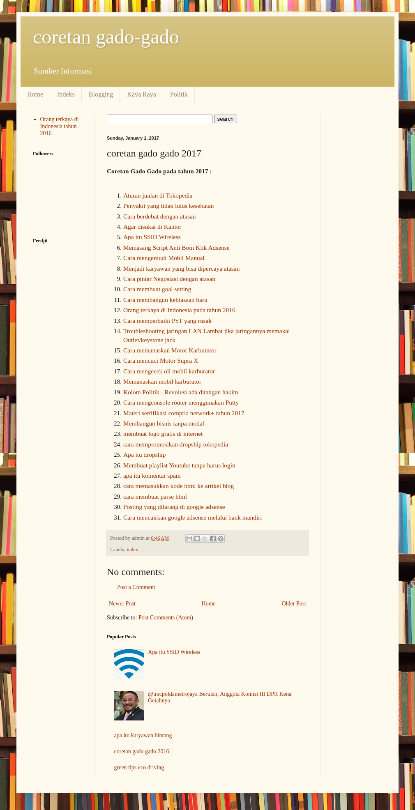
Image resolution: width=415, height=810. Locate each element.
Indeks (66, 94)
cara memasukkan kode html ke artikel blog (178, 485)
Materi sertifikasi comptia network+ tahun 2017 (183, 413)
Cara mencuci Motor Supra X (160, 360)
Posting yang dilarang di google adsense (174, 506)
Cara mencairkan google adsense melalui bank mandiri (192, 517)
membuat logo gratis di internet (163, 433)
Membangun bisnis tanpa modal (163, 423)
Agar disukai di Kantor (152, 226)
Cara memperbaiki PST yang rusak (167, 320)
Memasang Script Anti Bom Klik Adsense (176, 247)
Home (35, 94)
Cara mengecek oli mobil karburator (169, 371)
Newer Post (122, 604)
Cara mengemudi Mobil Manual (164, 257)
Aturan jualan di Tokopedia (158, 195)
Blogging (101, 94)
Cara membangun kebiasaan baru (165, 299)
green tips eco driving (139, 767)
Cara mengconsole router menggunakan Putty (181, 402)
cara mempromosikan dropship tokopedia (175, 444)
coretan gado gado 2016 (141, 751)
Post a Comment (136, 587)
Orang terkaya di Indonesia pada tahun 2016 (179, 309)
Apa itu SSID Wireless (152, 236)
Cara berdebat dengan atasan (159, 216)
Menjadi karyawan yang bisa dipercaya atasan (181, 268)
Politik (179, 94)
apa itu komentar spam (152, 475)
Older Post (294, 604)
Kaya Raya (141, 94)
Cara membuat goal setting (157, 288)
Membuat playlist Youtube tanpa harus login (179, 465)
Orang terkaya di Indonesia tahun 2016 (59, 126)
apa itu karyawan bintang (143, 735)
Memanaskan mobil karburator (162, 381)
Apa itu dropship (144, 454)
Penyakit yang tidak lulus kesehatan (168, 205)
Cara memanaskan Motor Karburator (170, 350)
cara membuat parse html (155, 496)
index (132, 549)
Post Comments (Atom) (165, 617)
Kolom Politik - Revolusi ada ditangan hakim (180, 392)
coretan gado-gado (106, 37)
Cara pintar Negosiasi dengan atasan (169, 278)
